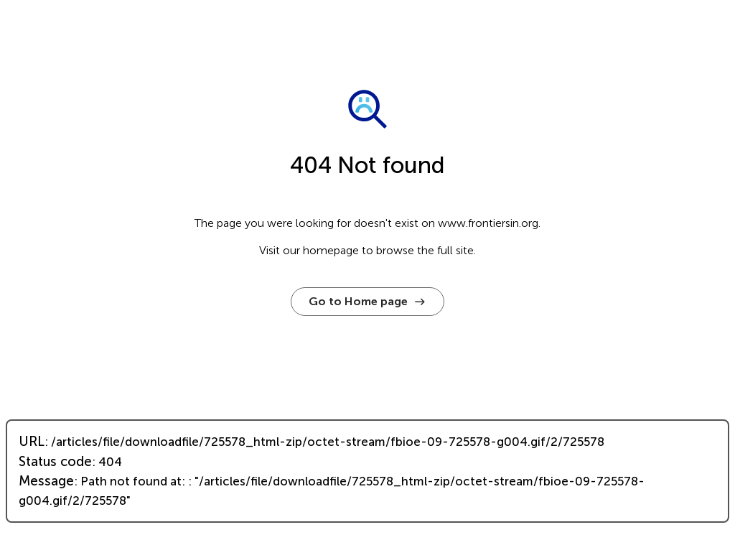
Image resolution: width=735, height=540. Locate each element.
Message (46, 481)
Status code (55, 462)
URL (32, 442)
